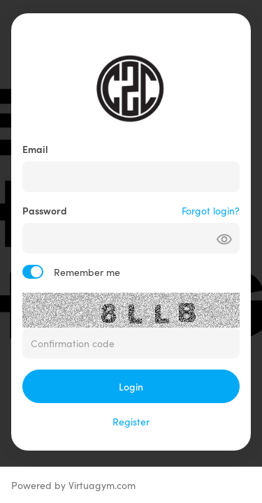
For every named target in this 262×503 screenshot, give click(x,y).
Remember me (87, 272)
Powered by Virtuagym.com (73, 485)
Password (44, 210)
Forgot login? (211, 210)
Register (131, 421)
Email (35, 149)
